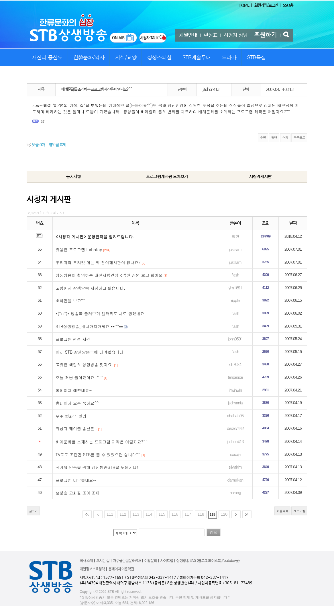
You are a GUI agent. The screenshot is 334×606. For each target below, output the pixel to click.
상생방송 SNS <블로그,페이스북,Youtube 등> (208, 561)
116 (175, 514)
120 (224, 514)
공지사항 (73, 176)
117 (187, 514)
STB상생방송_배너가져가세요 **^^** (89, 326)
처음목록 (282, 511)
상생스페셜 (159, 57)
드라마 (229, 57)
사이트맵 (166, 561)
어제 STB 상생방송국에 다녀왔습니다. (90, 352)
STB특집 (256, 57)
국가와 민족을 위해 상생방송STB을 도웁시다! (97, 467)
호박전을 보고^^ (70, 300)
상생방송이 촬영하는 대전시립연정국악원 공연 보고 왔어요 (109, 275)
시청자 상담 (236, 35)
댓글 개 (38, 145)
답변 (274, 137)
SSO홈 (288, 5)
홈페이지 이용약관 (121, 569)
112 (122, 514)
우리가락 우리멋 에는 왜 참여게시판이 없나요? (98, 262)
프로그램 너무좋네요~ (76, 480)
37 (43, 121)
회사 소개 (86, 561)
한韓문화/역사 (89, 57)
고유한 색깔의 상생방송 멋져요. (84, 364)
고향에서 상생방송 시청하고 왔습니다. (90, 288)
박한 (235, 236)
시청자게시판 (260, 176)
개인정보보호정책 (92, 569)
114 (149, 514)
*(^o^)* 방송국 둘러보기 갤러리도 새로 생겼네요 (100, 313)
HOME (244, 5)
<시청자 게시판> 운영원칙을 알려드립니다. (95, 236)
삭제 (285, 137)
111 (110, 514)
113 (136, 514)
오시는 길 (102, 561)
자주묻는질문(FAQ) (127, 561)
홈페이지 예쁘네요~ (74, 390)
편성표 (210, 35)
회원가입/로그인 (266, 5)
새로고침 (299, 511)
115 (161, 514)
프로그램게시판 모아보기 (167, 176)
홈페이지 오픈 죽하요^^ (77, 403)
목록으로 (299, 137)
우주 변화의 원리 (71, 416)
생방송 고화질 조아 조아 (78, 493)
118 (200, 514)
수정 (263, 137)
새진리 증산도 (47, 57)
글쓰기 (33, 511)
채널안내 (188, 35)
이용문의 (150, 561)
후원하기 (265, 35)
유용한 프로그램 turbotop (79, 249)
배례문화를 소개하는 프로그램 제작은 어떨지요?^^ (102, 442)
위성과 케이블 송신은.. (76, 428)
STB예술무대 (196, 57)
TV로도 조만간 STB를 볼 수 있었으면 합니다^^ (98, 454)
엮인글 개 (57, 145)
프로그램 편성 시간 (73, 339)
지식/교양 (126, 57)
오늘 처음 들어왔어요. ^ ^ (79, 377)
